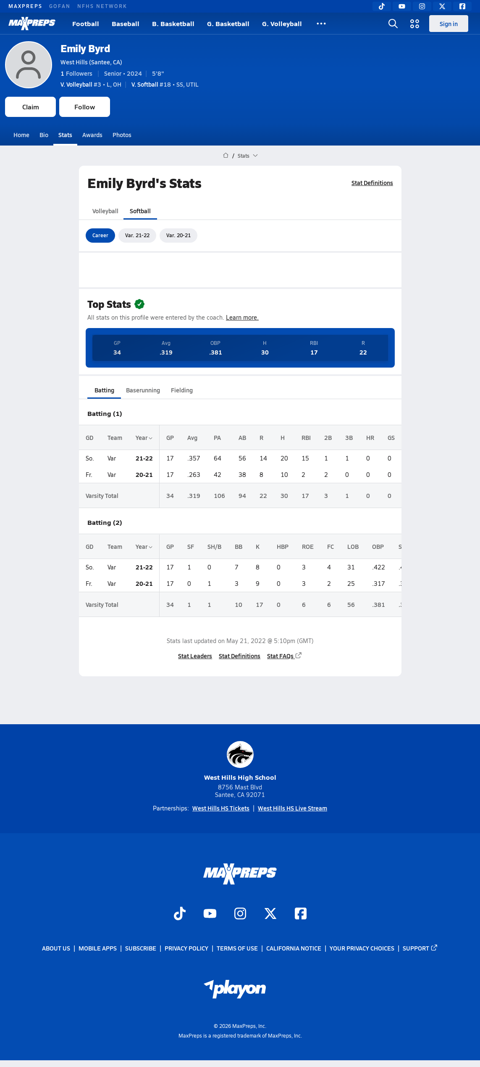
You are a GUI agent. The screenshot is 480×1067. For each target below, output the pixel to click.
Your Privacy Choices (362, 948)
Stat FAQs (284, 655)
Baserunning (143, 390)
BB (238, 546)
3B (349, 437)
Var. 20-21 (178, 235)
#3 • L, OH (90, 84)
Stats (65, 134)
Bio (43, 134)
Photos (122, 134)
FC (330, 546)
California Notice (293, 948)
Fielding (182, 390)
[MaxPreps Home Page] (226, 155)
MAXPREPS (25, 6)
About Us (56, 948)
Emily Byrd (85, 48)
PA (217, 437)
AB (242, 437)
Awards (92, 134)
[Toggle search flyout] (393, 23)
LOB (353, 546)
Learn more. (242, 317)
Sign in (449, 23)
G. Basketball (228, 23)
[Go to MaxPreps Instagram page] (240, 914)
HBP (283, 546)
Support (420, 948)
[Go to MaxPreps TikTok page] (179, 914)
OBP (378, 546)
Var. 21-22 (137, 235)
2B (328, 437)
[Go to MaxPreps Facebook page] (300, 914)
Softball (140, 211)
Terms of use (237, 948)
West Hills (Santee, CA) (91, 62)
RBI (306, 437)
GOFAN (60, 6)
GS (391, 437)
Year (144, 437)
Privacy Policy (186, 948)
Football (85, 23)
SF (190, 546)
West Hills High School (240, 761)
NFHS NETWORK (102, 6)
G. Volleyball (282, 23)
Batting (104, 390)
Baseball (125, 23)
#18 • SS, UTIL (165, 84)
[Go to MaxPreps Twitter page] (270, 914)
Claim (30, 106)
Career (100, 235)
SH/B (214, 546)
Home (21, 134)
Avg (192, 437)
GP (170, 437)
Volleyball (105, 211)
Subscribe (140, 948)
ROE (308, 546)
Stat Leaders (195, 655)
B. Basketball (173, 23)
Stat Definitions (372, 182)
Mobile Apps (98, 948)
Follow (84, 106)
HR (370, 437)
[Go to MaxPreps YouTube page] (210, 914)
